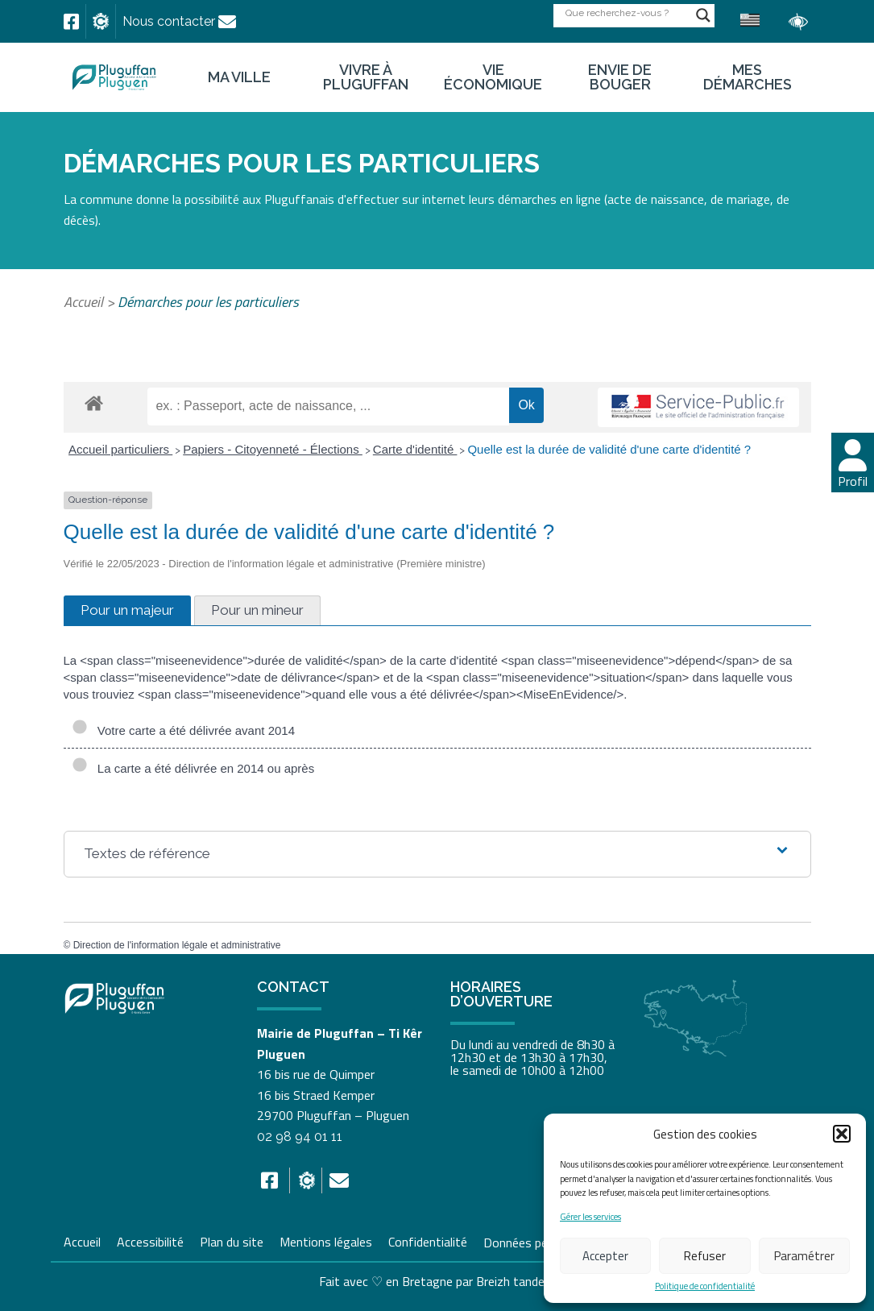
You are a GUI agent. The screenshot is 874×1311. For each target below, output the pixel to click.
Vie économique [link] (493, 77)
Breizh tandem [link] (515, 1281)
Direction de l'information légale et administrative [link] (177, 945)
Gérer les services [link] (590, 1217)
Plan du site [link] (231, 1240)
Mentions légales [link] (326, 1240)
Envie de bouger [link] (620, 77)
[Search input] (626, 12)
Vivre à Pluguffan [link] (365, 77)
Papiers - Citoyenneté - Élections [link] (272, 449)
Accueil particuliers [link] (120, 449)
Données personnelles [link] (543, 1241)
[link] (71, 22)
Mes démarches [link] (747, 77)
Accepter (605, 1256)
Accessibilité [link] (150, 1240)
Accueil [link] (83, 302)
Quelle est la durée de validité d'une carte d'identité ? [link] (609, 449)
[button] (842, 1134)
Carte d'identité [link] (415, 449)
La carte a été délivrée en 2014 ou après (193, 768)
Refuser (705, 1256)
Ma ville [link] (239, 77)
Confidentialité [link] (427, 1240)
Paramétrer (804, 1256)
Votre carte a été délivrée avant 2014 (184, 731)
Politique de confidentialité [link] (705, 1286)
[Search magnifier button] (703, 15)
